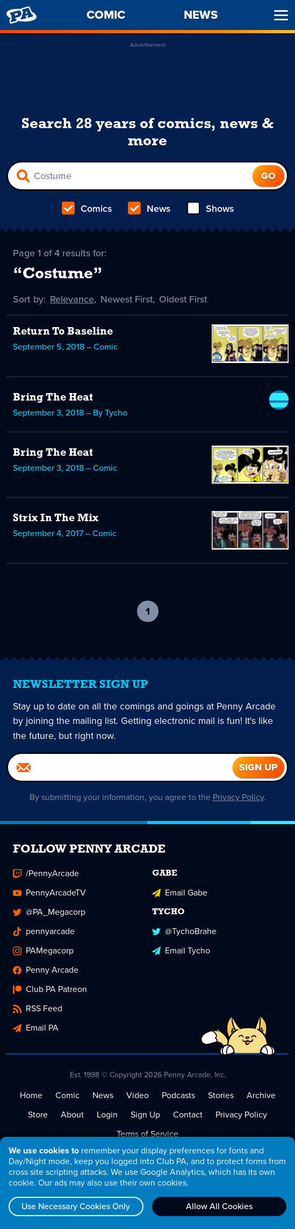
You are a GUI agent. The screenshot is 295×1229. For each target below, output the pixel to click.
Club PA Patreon (50, 989)
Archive (261, 1096)
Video (137, 1096)
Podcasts (178, 1096)
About (72, 1115)
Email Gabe (179, 893)
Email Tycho (181, 951)
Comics (87, 209)
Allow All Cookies (219, 1206)
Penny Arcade (45, 970)
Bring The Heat (53, 398)
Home (31, 1096)
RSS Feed (37, 1009)
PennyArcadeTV (49, 893)
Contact (188, 1115)
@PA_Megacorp (49, 912)
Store (38, 1115)
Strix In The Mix (55, 518)
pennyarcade (44, 932)
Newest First (127, 299)
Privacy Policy (238, 797)
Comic (67, 1096)
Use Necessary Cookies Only (75, 1206)
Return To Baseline (63, 332)
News (149, 209)
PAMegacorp (43, 951)
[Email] (120, 767)
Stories (221, 1096)
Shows (210, 209)
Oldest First (184, 299)
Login (107, 1115)
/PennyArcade (46, 874)
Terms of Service (147, 1134)
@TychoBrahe (184, 932)
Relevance (72, 299)
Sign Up (145, 1115)
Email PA (36, 1028)
